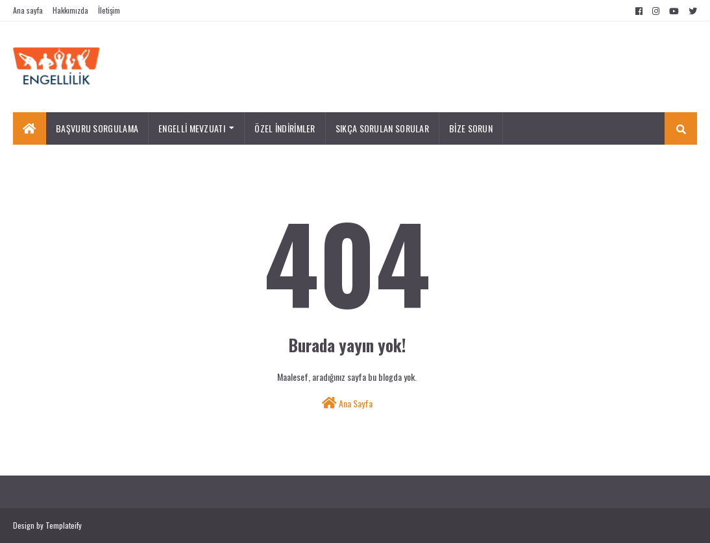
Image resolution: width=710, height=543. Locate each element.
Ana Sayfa (347, 403)
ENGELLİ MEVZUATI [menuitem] (191, 128)
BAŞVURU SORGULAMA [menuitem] (97, 128)
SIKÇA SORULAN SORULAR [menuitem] (382, 128)
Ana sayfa (28, 10)
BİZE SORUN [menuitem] (471, 128)
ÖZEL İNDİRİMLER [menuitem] (284, 128)
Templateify (63, 525)
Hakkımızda (70, 10)
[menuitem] (29, 128)
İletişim (109, 10)
